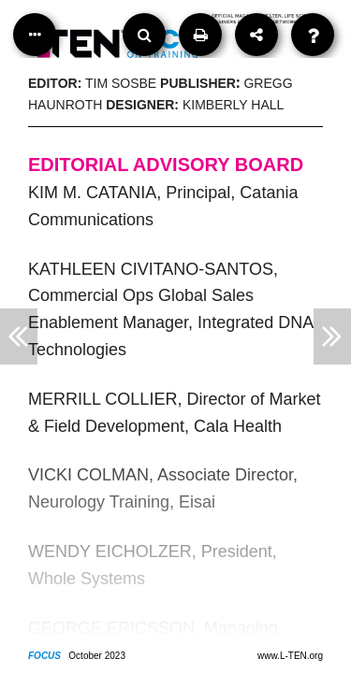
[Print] (200, 34)
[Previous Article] (18, 336)
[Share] (256, 34)
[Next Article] (332, 336)
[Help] (312, 34)
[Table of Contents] (34, 34)
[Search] (144, 34)
